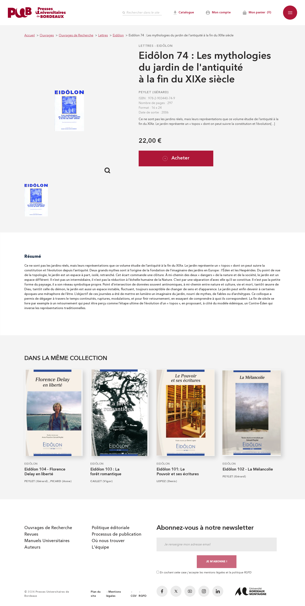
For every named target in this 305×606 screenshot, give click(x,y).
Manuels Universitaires (47, 541)
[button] (290, 13)
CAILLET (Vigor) (101, 481)
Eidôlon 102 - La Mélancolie (248, 470)
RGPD (143, 596)
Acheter (176, 158)
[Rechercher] (142, 12)
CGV (133, 596)
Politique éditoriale (110, 528)
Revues (31, 534)
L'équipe (100, 547)
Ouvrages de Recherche (48, 528)
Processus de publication (116, 534)
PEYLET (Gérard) (154, 92)
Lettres (146, 46)
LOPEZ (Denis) (167, 481)
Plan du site (96, 593)
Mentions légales (113, 593)
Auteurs (32, 547)
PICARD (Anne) (61, 481)
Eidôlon (165, 46)
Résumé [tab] (32, 256)
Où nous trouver (108, 541)
